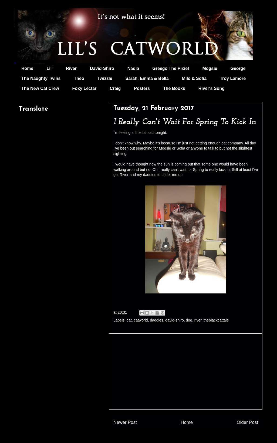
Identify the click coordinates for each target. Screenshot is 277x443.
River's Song (211, 88)
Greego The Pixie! (170, 68)
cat (129, 320)
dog (189, 320)
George (238, 68)
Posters (142, 88)
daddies (156, 320)
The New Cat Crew (40, 88)
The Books (174, 88)
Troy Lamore (233, 78)
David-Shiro (102, 68)
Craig (115, 88)
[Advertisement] (185, 371)
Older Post (247, 422)
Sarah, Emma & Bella (147, 78)
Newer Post (125, 422)
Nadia (133, 68)
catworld (141, 320)
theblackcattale (216, 320)
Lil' (49, 68)
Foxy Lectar (84, 88)
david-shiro (174, 320)
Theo (79, 78)
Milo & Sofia (194, 78)
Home (27, 68)
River (71, 68)
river (197, 320)
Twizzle (104, 78)
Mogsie (209, 68)
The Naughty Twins (40, 78)
